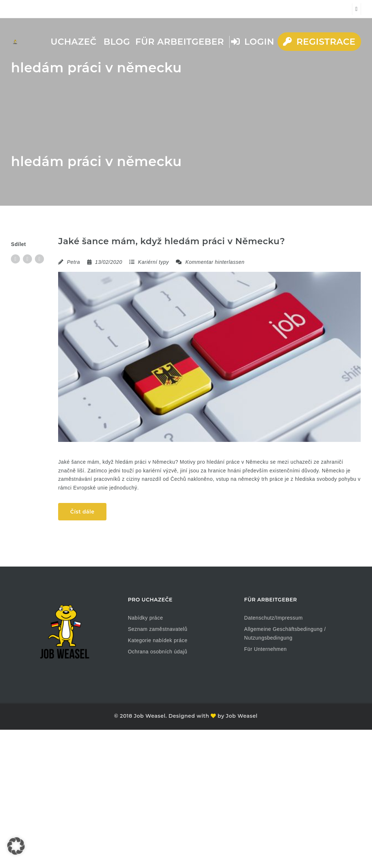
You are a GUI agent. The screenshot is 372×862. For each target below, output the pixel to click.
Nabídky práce (145, 618)
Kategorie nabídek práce (157, 640)
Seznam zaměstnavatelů (157, 629)
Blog (117, 41)
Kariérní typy (153, 262)
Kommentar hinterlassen (210, 262)
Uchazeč (73, 41)
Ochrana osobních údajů (157, 651)
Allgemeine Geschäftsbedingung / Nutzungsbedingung (285, 633)
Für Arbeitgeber (179, 41)
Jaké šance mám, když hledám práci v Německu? (171, 241)
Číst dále (82, 511)
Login (252, 41)
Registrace (319, 41)
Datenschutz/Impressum (273, 618)
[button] (16, 846)
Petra (73, 262)
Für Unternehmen (265, 649)
